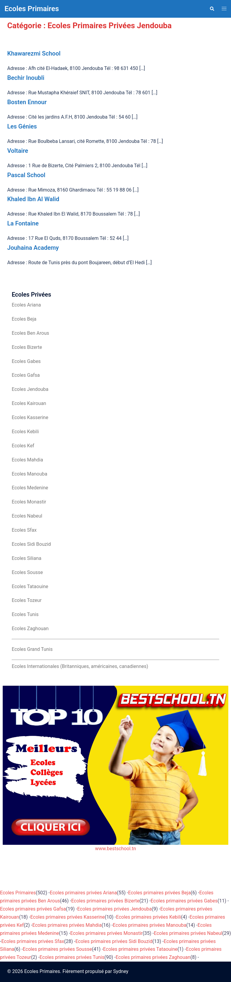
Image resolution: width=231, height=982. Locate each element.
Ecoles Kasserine (30, 417)
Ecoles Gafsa (26, 375)
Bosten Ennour (27, 102)
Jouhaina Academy (33, 247)
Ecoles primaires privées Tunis (72, 957)
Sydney (120, 971)
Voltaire (17, 150)
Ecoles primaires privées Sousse (57, 949)
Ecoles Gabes (26, 361)
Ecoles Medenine (30, 488)
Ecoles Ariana (26, 305)
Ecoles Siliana (26, 558)
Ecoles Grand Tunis (32, 649)
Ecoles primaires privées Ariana (83, 893)
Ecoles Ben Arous (30, 333)
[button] (211, 8)
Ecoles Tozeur (27, 600)
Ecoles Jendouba (30, 389)
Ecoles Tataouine (30, 586)
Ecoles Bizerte (27, 347)
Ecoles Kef (23, 446)
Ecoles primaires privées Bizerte (105, 901)
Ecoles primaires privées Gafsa (33, 909)
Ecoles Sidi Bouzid (31, 544)
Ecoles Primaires (32, 9)
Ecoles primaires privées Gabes (184, 901)
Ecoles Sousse (27, 572)
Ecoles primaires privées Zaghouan (153, 957)
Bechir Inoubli (25, 77)
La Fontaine (22, 223)
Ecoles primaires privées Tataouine (140, 949)
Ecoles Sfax (24, 530)
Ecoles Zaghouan (30, 628)
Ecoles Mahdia (27, 460)
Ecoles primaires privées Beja (159, 893)
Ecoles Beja (24, 319)
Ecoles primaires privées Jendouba (114, 909)
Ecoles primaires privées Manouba (149, 925)
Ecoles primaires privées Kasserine (67, 917)
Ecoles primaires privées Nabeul (188, 933)
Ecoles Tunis (25, 614)
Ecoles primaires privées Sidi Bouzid (113, 941)
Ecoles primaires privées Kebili (148, 917)
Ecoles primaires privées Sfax (32, 941)
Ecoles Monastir (29, 502)
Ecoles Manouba (29, 474)
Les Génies (22, 126)
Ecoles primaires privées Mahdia (66, 925)
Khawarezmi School (33, 53)
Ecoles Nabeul (27, 516)
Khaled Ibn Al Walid (33, 199)
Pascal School (26, 175)
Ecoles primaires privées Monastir (106, 933)
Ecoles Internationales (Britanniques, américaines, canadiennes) (80, 666)
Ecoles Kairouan (29, 403)
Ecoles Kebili (25, 431)
